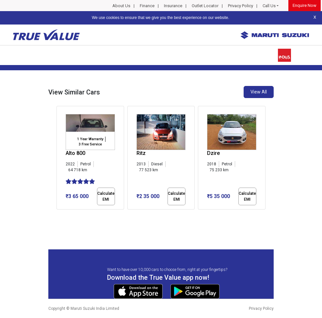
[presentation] (60, 159)
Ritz (141, 153)
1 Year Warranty (90, 139)
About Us (121, 5)
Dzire (213, 153)
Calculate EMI (106, 196)
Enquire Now (304, 5)
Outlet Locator (205, 5)
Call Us (269, 5)
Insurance (173, 5)
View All (258, 91)
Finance (147, 5)
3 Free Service (90, 144)
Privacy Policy (240, 5)
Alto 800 (75, 153)
